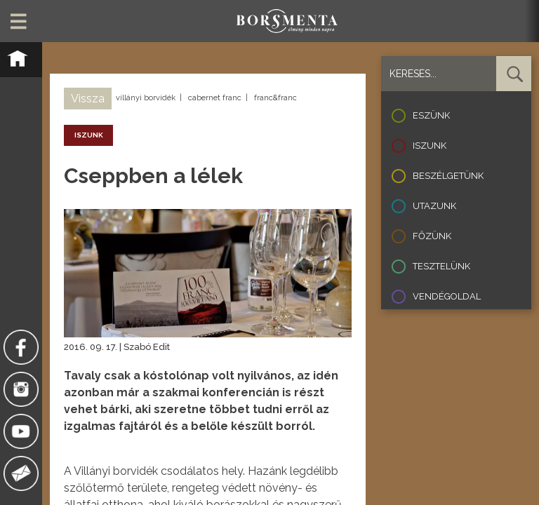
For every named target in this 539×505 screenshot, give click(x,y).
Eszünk (431, 115)
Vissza (88, 98)
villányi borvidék (145, 97)
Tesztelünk (441, 266)
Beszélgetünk (448, 175)
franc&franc (275, 97)
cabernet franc (214, 97)
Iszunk (429, 145)
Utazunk (434, 206)
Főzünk (432, 236)
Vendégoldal (447, 296)
